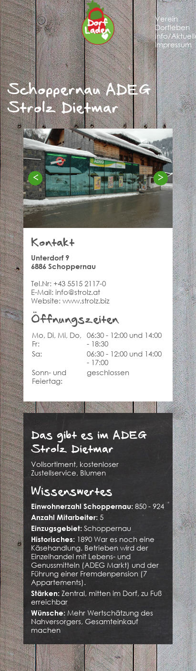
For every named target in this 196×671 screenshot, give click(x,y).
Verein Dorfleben (172, 23)
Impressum (173, 44)
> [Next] (161, 177)
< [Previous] (35, 177)
